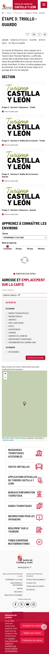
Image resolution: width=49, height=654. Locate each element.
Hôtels (10, 326)
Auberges (11, 319)
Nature (9, 13)
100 (41, 248)
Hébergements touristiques (19, 339)
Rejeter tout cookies (32, 633)
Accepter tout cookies (32, 625)
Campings (11, 332)
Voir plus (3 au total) (26, 273)
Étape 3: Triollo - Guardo (35, 13)
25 (19, 248)
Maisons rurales (14, 316)
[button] (5, 374)
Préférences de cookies (32, 640)
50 (30, 248)
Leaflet (6, 438)
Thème (5, 233)
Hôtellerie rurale (15, 323)
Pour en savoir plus (11, 111)
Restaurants (12, 352)
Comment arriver (10, 295)
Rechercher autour (35, 357)
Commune (7, 248)
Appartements (13, 329)
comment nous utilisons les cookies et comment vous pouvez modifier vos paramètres (11, 644)
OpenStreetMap (20, 438)
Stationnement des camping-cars (21, 342)
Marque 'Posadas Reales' (17, 313)
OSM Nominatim (8, 440)
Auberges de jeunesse (16, 336)
